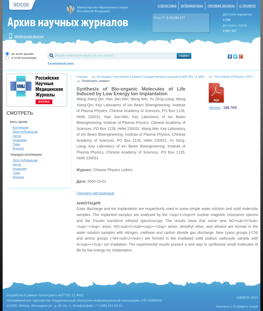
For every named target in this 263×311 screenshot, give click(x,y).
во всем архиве (23, 53)
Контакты (223, 306)
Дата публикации (25, 132)
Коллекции (20, 127)
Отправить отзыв (245, 306)
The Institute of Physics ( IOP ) (233, 76)
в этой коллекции (24, 57)
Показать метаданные (95, 193)
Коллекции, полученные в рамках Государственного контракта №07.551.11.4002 (151, 76)
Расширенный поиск (61, 63)
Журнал (18, 148)
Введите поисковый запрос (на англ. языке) (84, 55)
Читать (215, 108)
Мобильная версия (29, 36)
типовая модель (221, 5)
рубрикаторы (192, 5)
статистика (167, 5)
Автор (17, 136)
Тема (16, 144)
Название (20, 140)
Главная (82, 76)
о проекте (247, 5)
